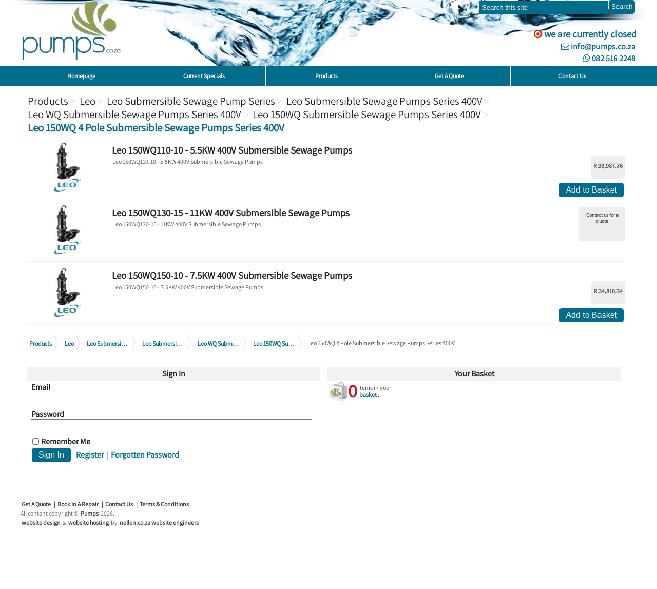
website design (41, 522)
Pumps (90, 513)
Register (90, 454)
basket (368, 394)
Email (40, 387)
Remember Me (65, 442)
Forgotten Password (145, 454)
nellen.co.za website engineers (159, 522)
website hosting (88, 522)
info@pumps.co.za (598, 46)
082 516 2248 (609, 58)
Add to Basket (591, 189)
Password (47, 414)
